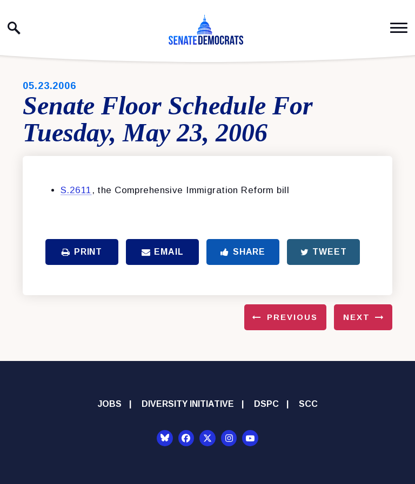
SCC (308, 403)
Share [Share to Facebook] (242, 251)
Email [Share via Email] (163, 251)
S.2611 (76, 190)
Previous (292, 317)
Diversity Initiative (188, 403)
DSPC (266, 403)
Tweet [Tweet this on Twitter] (323, 251)
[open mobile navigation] (398, 28)
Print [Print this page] (82, 251)
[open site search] (14, 28)
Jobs (110, 403)
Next (356, 317)
